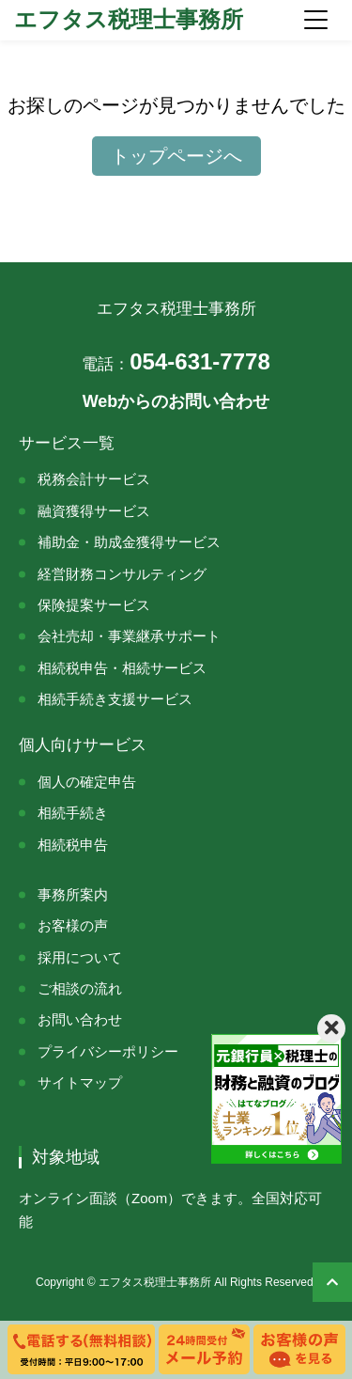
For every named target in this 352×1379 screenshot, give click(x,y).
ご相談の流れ (80, 988)
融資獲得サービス (94, 511)
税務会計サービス (94, 479)
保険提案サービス (94, 605)
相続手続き (73, 813)
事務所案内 (73, 894)
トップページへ (176, 156)
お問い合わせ (80, 1019)
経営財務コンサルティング (122, 574)
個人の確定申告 (87, 782)
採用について (80, 957)
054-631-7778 (175, 361)
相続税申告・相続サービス (122, 668)
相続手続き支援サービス (115, 699)
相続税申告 (73, 845)
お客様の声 (73, 925)
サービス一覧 (67, 443)
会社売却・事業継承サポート (129, 636)
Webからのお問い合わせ (176, 401)
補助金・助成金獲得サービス (129, 542)
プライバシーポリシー (108, 1051)
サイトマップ (80, 1082)
